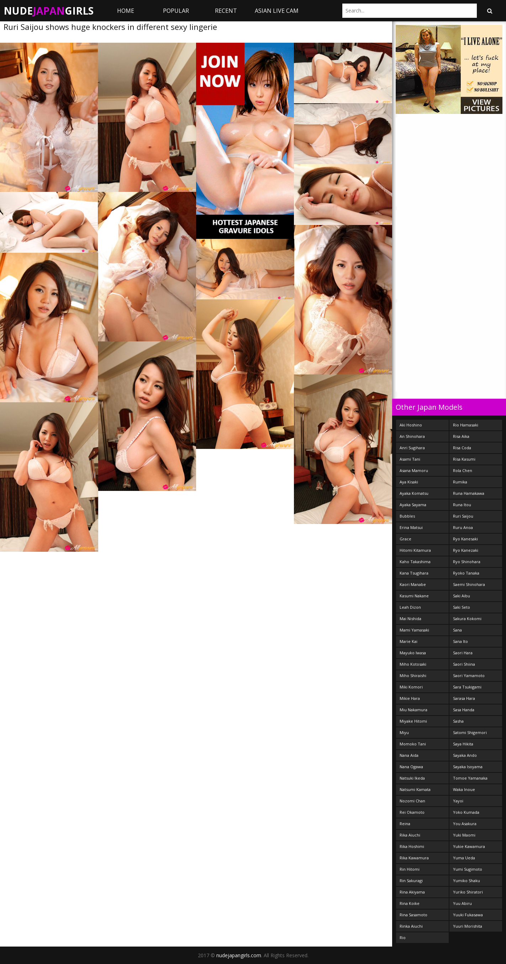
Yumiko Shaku (466, 880)
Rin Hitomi (410, 869)
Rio (403, 937)
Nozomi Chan (412, 800)
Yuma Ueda (464, 857)
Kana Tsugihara (414, 573)
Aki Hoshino (411, 425)
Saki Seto (461, 607)
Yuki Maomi (464, 835)
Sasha (458, 721)
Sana (457, 630)
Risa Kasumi (464, 459)
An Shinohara (412, 436)
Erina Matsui (411, 527)
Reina (405, 823)
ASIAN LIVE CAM (277, 11)
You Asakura (464, 823)
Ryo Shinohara (466, 561)
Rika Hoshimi (412, 846)
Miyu (404, 732)
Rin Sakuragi (411, 880)
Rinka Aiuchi (411, 926)
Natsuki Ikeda (412, 778)
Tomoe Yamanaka (470, 778)
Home (125, 11)
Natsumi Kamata (415, 789)
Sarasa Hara (464, 698)
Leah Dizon (410, 607)
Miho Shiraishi (413, 675)
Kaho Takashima (415, 561)
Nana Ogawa (411, 766)
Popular (176, 11)
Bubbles (407, 516)
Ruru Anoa (463, 527)
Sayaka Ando (465, 755)
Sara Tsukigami (467, 687)
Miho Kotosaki (413, 664)
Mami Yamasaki (414, 630)
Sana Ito (460, 641)
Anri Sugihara (412, 447)
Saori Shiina (464, 664)
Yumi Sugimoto (467, 869)
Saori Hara (463, 652)
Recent (226, 11)
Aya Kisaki (409, 481)
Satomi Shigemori (470, 732)
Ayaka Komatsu (414, 493)
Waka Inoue (464, 789)
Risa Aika (461, 436)
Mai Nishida (410, 618)
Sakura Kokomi (467, 618)
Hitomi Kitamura (415, 550)
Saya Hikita (463, 743)
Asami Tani (410, 459)
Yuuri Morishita (467, 926)
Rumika (460, 481)
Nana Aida (409, 755)
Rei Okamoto (412, 812)
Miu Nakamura (413, 709)
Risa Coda (462, 447)
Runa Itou (462, 504)
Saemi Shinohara (469, 584)
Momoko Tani (413, 743)
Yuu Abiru (462, 903)
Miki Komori (411, 687)
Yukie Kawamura (469, 846)
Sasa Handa (463, 709)
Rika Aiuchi (410, 835)
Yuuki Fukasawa (468, 914)
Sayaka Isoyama (468, 766)
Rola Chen (462, 470)
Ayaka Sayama (413, 504)
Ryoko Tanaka (466, 573)
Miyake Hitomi (413, 721)
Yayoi (458, 800)
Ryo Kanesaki (465, 538)
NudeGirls (49, 10)
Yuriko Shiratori (468, 892)
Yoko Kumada (466, 812)
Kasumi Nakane (414, 595)
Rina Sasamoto (413, 914)
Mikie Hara (410, 698)
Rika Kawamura (414, 857)
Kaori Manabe (413, 584)
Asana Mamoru (414, 470)
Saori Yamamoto (469, 675)
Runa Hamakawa (468, 493)
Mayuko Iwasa (413, 652)
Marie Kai (408, 641)
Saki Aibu (461, 595)
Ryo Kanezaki (465, 550)
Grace (405, 538)
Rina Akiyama (412, 892)
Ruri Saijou (463, 516)
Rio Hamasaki (465, 425)
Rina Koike (410, 903)
